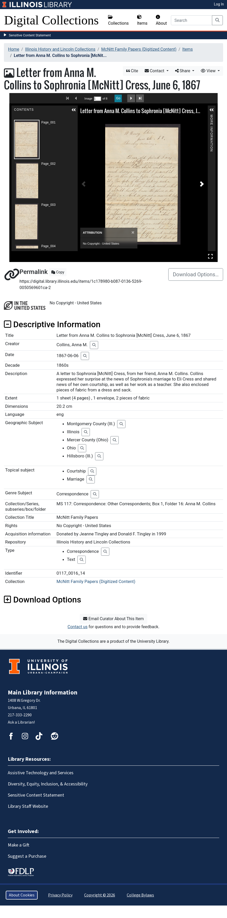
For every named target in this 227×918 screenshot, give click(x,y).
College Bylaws (140, 895)
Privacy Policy (60, 895)
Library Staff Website (28, 806)
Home (13, 49)
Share (183, 70)
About (161, 20)
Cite (132, 70)
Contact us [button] (78, 626)
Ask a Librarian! (21, 722)
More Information (211, 117)
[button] (73, 110)
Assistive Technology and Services (41, 773)
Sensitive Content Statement (30, 35)
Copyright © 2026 (99, 895)
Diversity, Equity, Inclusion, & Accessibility (48, 784)
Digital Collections (51, 20)
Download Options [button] (42, 600)
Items (142, 20)
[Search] (191, 20)
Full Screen (210, 256)
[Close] (132, 232)
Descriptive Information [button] (52, 324)
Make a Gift (18, 845)
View (209, 70)
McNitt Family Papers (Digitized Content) (138, 49)
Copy (57, 272)
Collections (118, 20)
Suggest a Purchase (27, 856)
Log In (219, 4)
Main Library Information (42, 692)
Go (118, 98)
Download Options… (196, 274)
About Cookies (22, 895)
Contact (155, 70)
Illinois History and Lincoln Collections (60, 49)
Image (88, 98)
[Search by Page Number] (97, 98)
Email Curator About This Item (113, 618)
